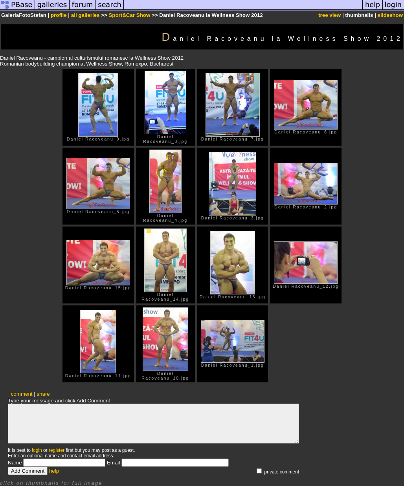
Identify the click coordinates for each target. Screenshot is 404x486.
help (54, 471)
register (56, 450)
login (37, 450)
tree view (329, 15)
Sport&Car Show (129, 15)
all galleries (85, 15)
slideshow (390, 15)
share (43, 394)
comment (22, 394)
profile (59, 15)
